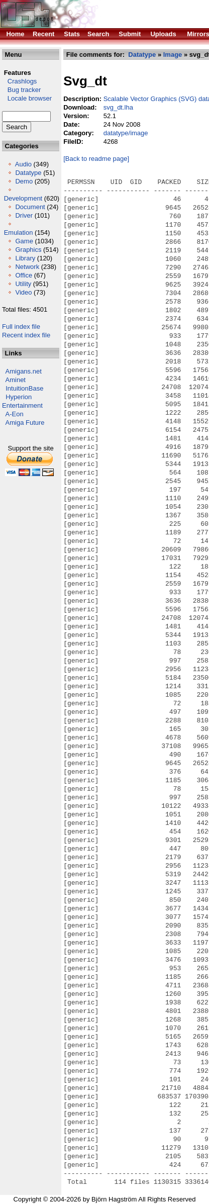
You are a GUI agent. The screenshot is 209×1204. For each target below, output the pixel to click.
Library (25, 258)
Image (172, 54)
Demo (24, 181)
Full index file (21, 326)
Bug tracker (21, 90)
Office (23, 275)
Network (27, 266)
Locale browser (27, 98)
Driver (24, 215)
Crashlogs (19, 81)
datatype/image (125, 133)
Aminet (16, 380)
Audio (23, 164)
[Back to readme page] (96, 158)
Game (24, 241)
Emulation (18, 232)
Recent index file (26, 335)
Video (23, 292)
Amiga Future (25, 422)
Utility (23, 284)
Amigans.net (24, 371)
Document (30, 207)
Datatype (28, 172)
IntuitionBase (24, 388)
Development (23, 198)
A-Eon (15, 414)
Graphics (28, 249)
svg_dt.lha (118, 107)
